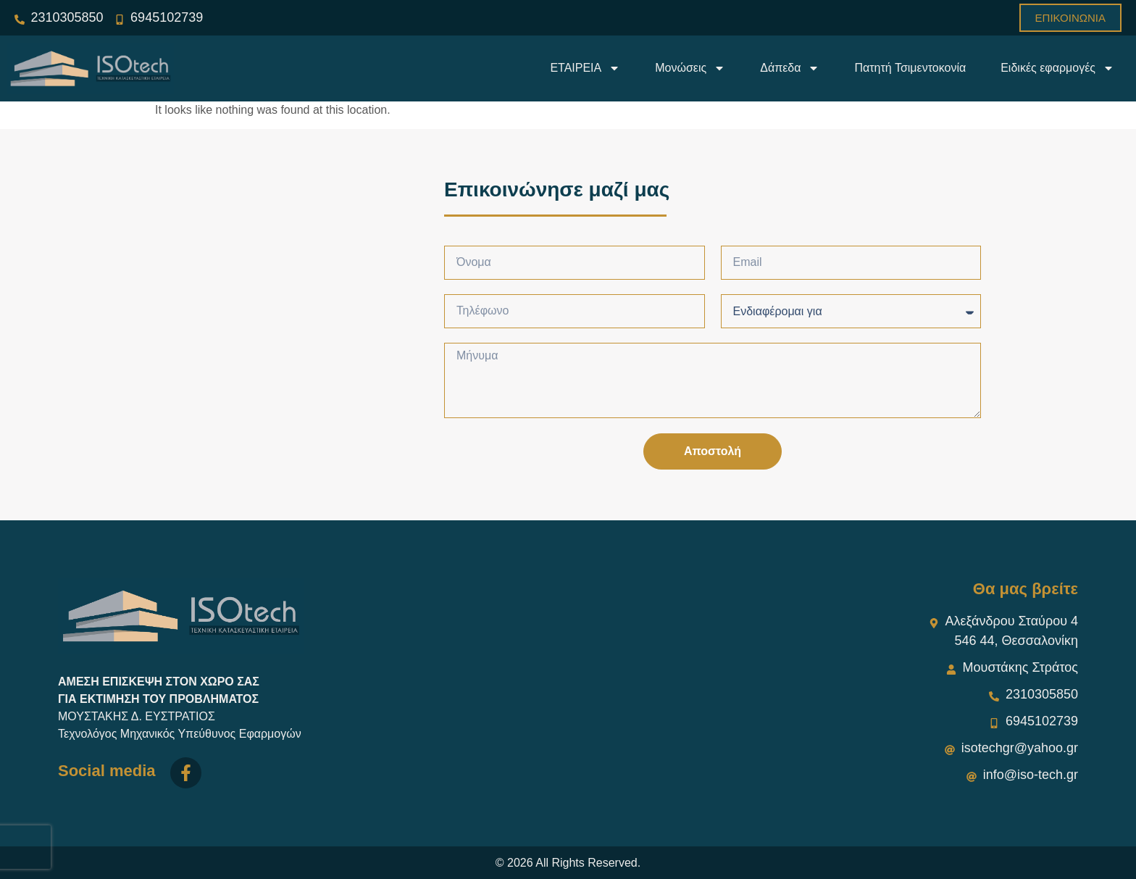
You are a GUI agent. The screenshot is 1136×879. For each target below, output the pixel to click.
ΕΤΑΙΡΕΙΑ (585, 68)
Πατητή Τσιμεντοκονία (910, 68)
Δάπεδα (789, 68)
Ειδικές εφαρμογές (1057, 68)
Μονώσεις (690, 68)
